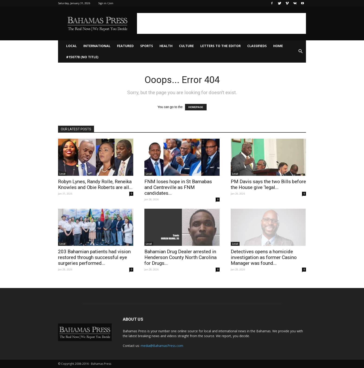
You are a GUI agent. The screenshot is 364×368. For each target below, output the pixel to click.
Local (71, 46)
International (96, 46)
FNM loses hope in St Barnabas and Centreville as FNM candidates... (178, 187)
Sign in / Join (105, 3)
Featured (125, 46)
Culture (186, 46)
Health (165, 46)
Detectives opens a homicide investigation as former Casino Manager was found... (264, 257)
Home (278, 46)
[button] (300, 51)
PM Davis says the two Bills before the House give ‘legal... (268, 184)
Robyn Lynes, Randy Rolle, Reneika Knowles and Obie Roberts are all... (95, 184)
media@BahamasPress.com (162, 345)
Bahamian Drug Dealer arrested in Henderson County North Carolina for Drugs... (180, 257)
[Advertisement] (221, 23)
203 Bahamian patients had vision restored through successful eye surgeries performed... (94, 257)
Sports (146, 46)
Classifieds (257, 46)
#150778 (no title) (82, 57)
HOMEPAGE (195, 107)
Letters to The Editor (220, 46)
